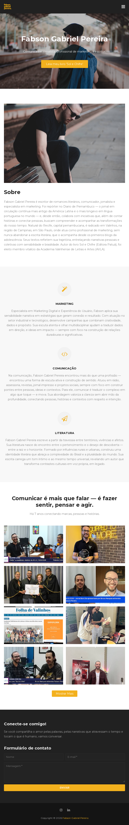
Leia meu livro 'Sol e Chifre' (64, 64)
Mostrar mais (64, 693)
